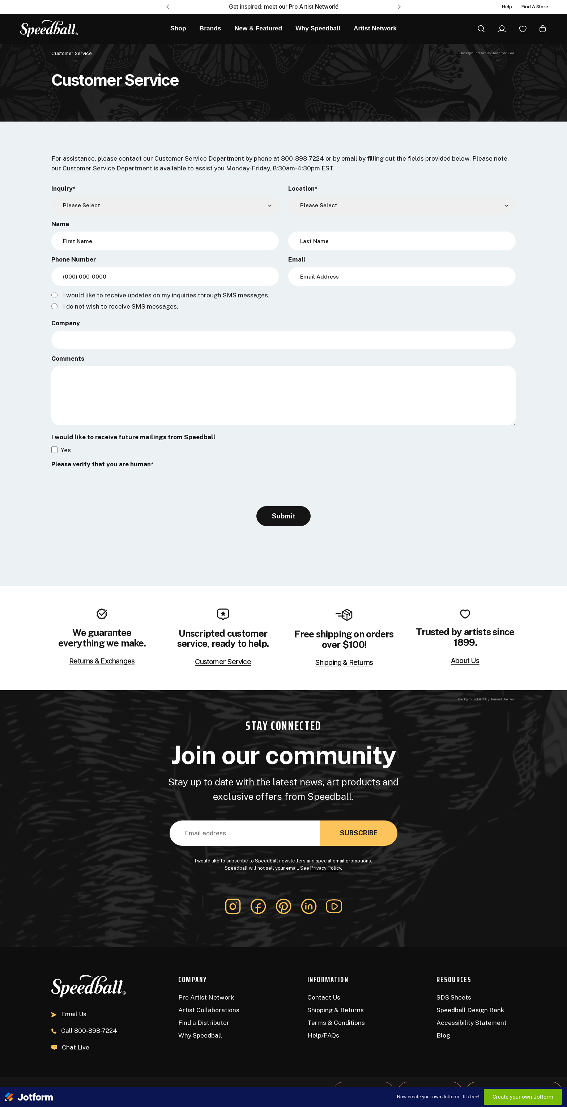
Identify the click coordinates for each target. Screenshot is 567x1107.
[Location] (402, 205)
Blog (443, 1035)
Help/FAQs (323, 1035)
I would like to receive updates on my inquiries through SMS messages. (166, 295)
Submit (283, 516)
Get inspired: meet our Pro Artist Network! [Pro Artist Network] (283, 6)
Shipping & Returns (344, 663)
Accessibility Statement (471, 1022)
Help (507, 7)
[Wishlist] (523, 29)
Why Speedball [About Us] (317, 28)
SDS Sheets (453, 997)
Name (60, 224)
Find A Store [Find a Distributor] (534, 7)
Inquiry (63, 188)
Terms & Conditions (336, 1022)
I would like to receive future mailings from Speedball (133, 437)
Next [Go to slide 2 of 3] (399, 6)
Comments (67, 358)
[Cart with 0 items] (543, 29)
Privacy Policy (325, 868)
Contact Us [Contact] (323, 997)
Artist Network (375, 28)
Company (65, 323)
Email (297, 259)
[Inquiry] (165, 205)
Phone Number (73, 259)
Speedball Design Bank (470, 1010)
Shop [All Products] (178, 28)
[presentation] (106, 486)
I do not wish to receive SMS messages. (120, 306)
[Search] (481, 29)
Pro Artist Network (206, 997)
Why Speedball (200, 1035)
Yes (66, 450)
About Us (465, 661)
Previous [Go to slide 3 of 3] (167, 6)
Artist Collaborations (208, 1010)
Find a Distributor (203, 1022)
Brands (210, 28)
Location (302, 188)
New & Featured (258, 28)
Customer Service (223, 662)
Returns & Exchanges (102, 661)
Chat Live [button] (70, 1047)
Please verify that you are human (102, 464)
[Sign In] (501, 29)
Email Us (68, 1014)
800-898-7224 (84, 1030)
